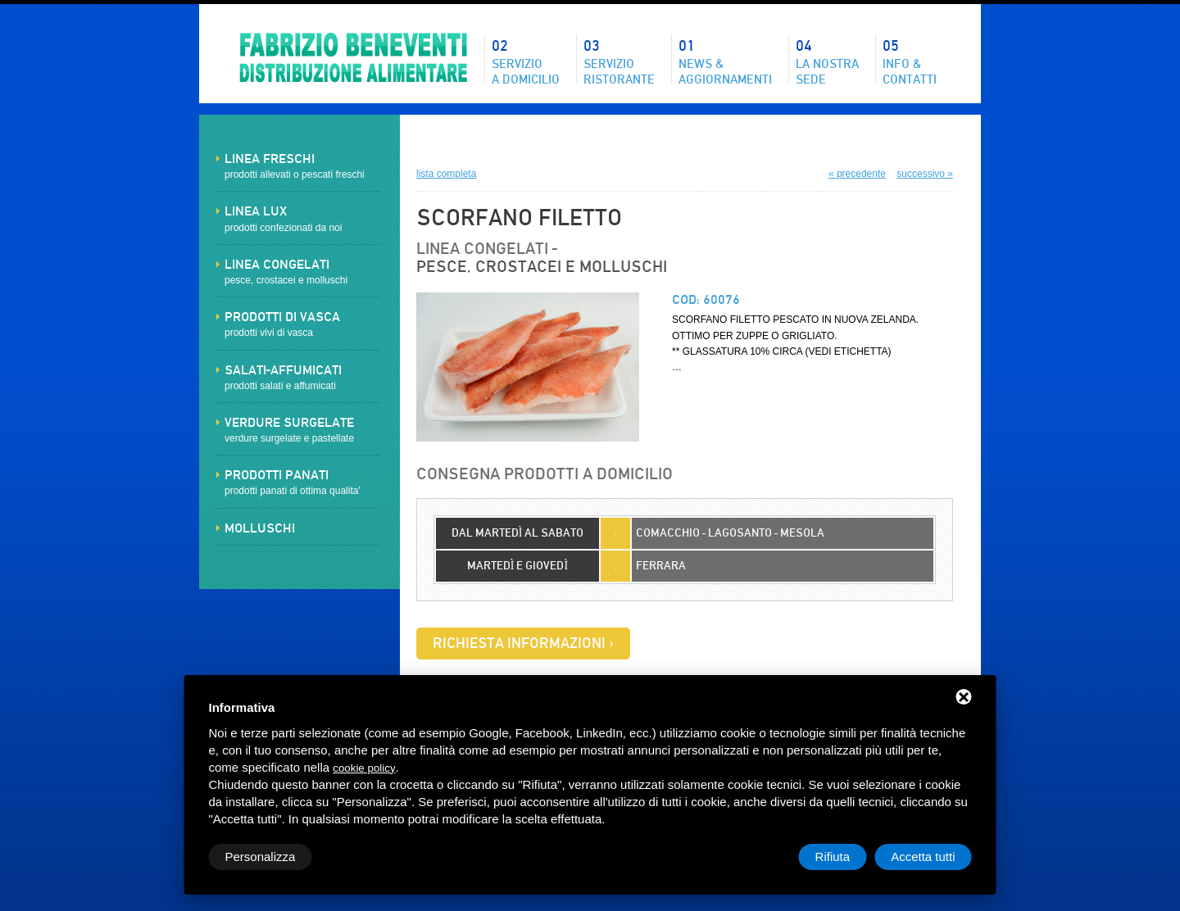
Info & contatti (910, 61)
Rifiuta (833, 856)
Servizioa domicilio (526, 61)
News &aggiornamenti (725, 61)
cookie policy (364, 768)
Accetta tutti (923, 856)
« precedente (857, 173)
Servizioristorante (619, 61)
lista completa (446, 173)
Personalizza (260, 856)
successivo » (924, 173)
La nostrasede (827, 61)
